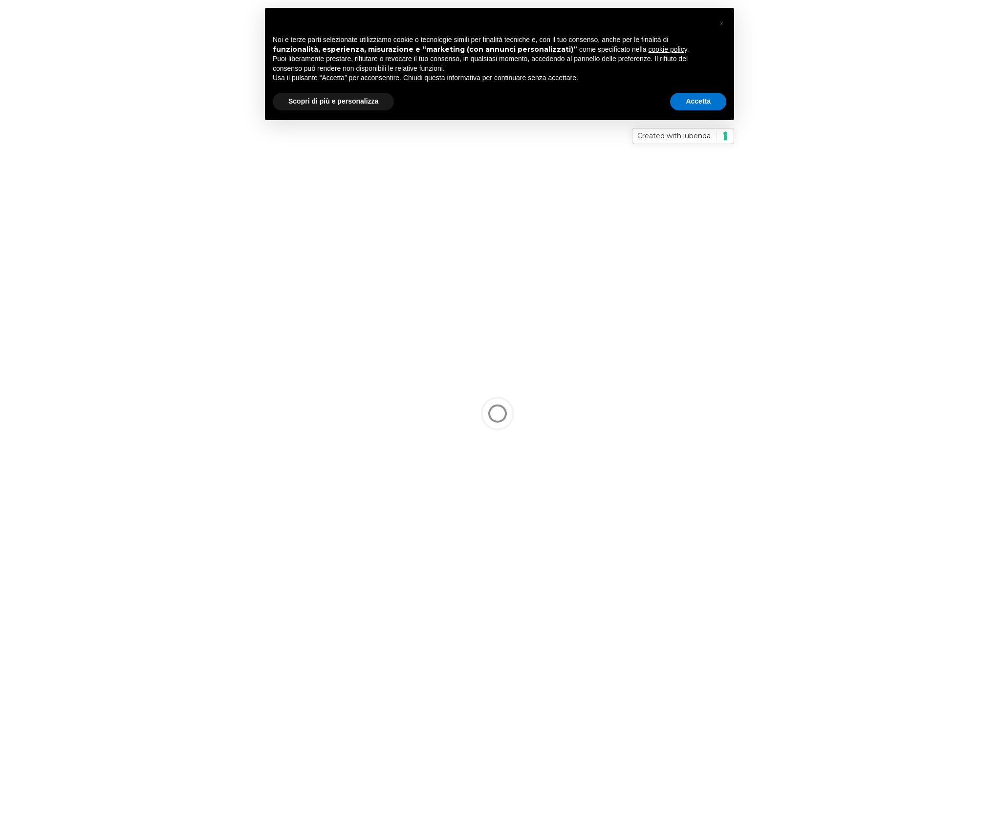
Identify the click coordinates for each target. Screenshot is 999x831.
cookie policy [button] (668, 49)
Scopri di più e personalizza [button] (333, 101)
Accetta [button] (698, 101)
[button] (721, 23)
